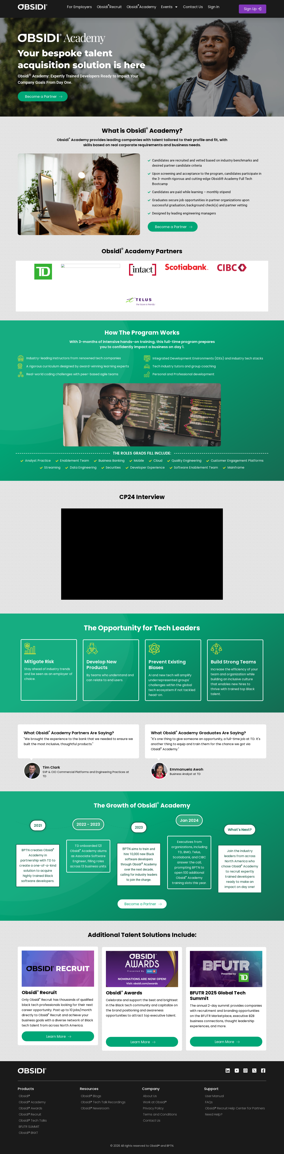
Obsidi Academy (141, 6)
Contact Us (193, 6)
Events (169, 7)
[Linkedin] (226, 1071)
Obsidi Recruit (109, 6)
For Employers (79, 6)
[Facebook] (262, 1071)
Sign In (213, 6)
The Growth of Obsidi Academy (142, 814)
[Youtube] (235, 1071)
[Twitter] (253, 1071)
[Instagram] (244, 1071)
